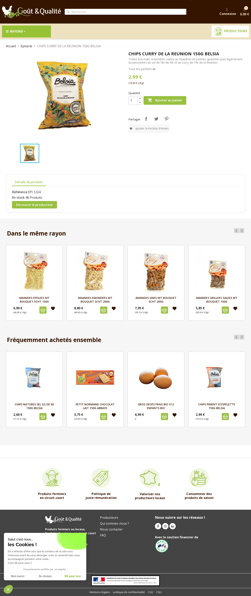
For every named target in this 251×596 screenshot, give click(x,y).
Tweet (156, 119)
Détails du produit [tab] (29, 182)
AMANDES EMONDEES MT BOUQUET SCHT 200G (95, 299)
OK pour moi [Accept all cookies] (73, 576)
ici (154, 69)
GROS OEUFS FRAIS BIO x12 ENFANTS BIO (156, 406)
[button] (8, 589)
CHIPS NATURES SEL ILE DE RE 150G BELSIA (34, 406)
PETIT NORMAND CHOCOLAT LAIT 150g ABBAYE (95, 406)
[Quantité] (133, 100)
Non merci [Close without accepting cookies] (17, 576)
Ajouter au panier (165, 100)
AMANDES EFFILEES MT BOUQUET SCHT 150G (34, 299)
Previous (236, 230)
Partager (146, 119)
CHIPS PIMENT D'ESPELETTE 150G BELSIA (216, 406)
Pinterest (166, 119)
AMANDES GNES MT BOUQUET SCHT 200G (156, 299)
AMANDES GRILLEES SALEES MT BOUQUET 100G (216, 299)
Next (241, 230)
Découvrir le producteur (34, 205)
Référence (19, 192)
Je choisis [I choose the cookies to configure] (45, 576)
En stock (18, 197)
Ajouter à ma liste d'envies (149, 128)
